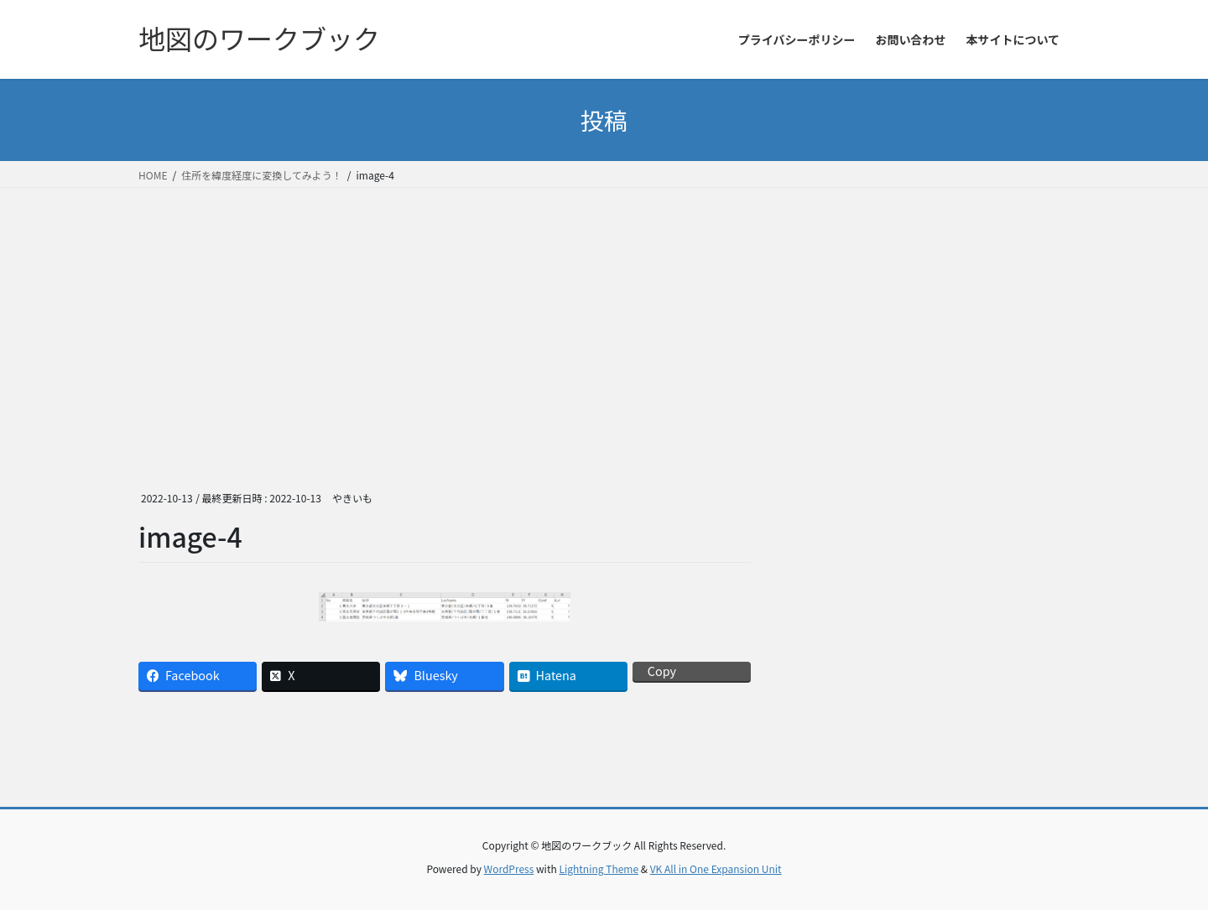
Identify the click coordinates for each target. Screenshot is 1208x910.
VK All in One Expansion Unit (716, 868)
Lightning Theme (598, 868)
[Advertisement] (604, 313)
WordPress (509, 868)
